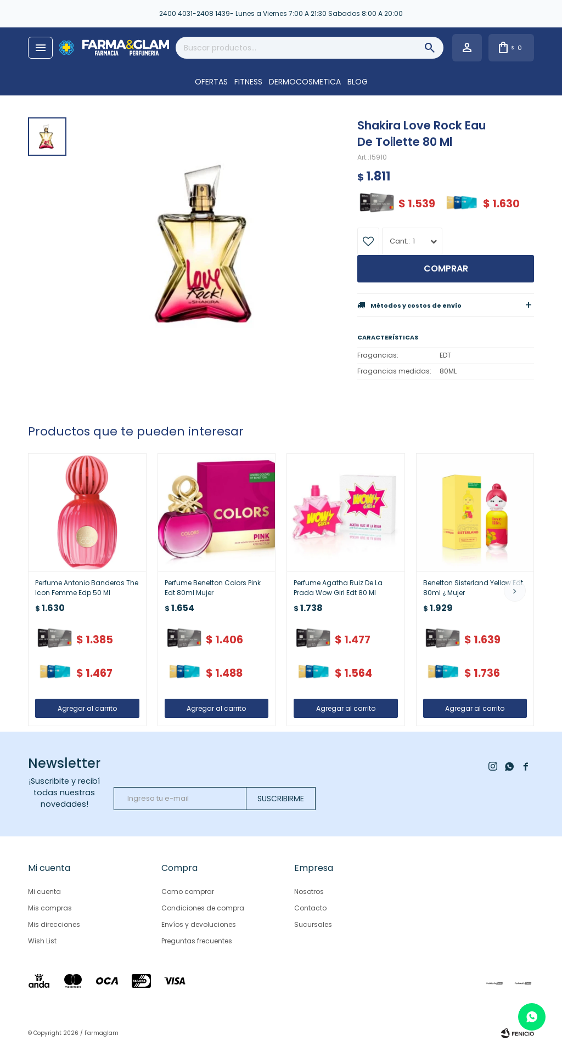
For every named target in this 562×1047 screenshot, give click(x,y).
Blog (357, 81)
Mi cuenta (44, 891)
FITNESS (248, 81)
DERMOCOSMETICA (305, 81)
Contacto (310, 908)
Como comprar (187, 891)
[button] (515, 590)
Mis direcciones (54, 924)
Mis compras (50, 908)
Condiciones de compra (202, 908)
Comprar (446, 268)
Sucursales (313, 924)
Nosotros (309, 891)
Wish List (42, 941)
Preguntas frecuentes (196, 941)
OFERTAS (211, 81)
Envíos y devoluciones (198, 924)
